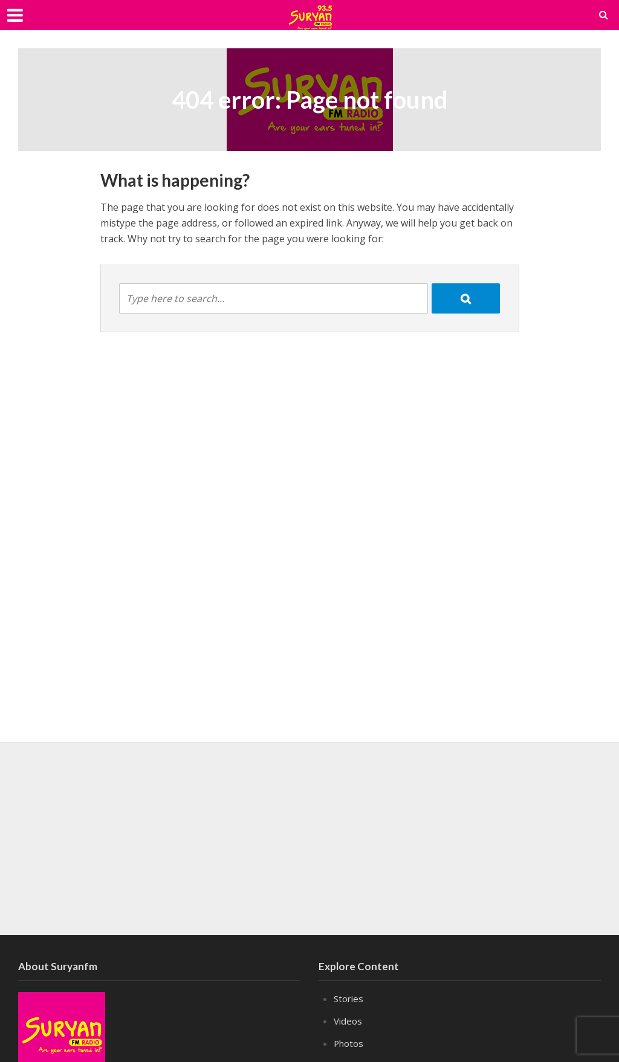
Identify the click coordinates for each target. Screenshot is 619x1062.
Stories (348, 999)
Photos (349, 1043)
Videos (348, 1021)
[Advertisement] (309, 838)
